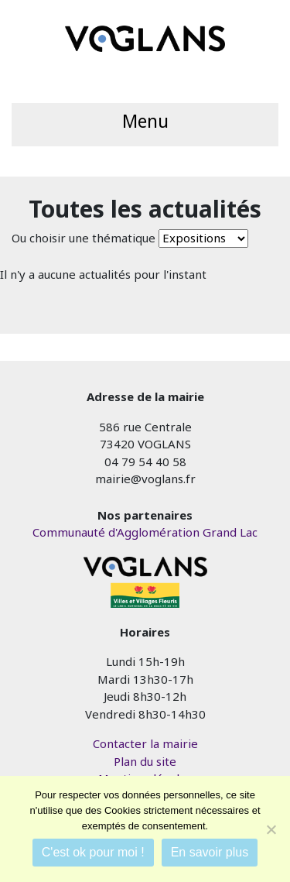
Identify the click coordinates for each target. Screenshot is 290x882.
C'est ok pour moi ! (93, 852)
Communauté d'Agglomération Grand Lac (145, 532)
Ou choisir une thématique (83, 237)
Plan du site (145, 761)
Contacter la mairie (145, 743)
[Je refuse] (270, 829)
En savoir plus (210, 852)
